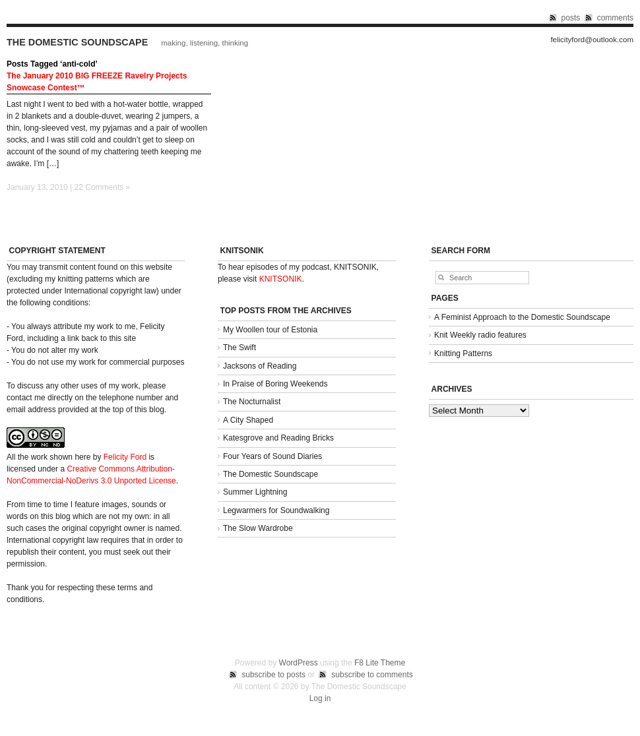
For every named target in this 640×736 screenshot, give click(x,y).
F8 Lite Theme (379, 662)
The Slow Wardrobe (258, 528)
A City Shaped (248, 420)
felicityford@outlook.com (591, 40)
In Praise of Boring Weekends (275, 383)
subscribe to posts (273, 674)
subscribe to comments (371, 674)
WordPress (298, 662)
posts (571, 17)
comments (615, 17)
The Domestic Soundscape (77, 42)
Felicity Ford (125, 457)
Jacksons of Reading (259, 366)
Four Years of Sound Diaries (272, 456)
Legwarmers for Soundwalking (276, 510)
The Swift (239, 347)
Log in (320, 698)
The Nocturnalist (251, 401)
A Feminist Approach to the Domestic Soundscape (522, 317)
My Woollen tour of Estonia (270, 329)
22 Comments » (103, 187)
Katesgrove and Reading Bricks (278, 438)
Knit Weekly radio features (480, 335)
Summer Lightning (255, 492)
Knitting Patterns (463, 353)
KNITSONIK (280, 279)
